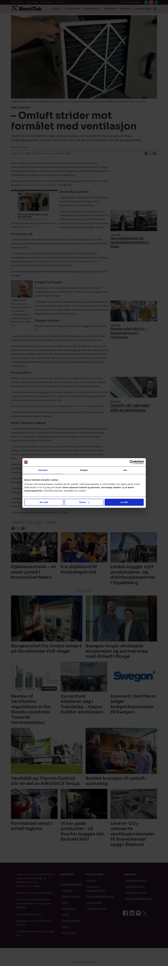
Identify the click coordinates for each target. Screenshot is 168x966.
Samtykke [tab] (43, 470)
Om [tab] (125, 470)
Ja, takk (124, 502)
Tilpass (84, 502)
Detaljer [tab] (84, 470)
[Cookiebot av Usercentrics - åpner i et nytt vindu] (132, 462)
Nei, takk (44, 502)
